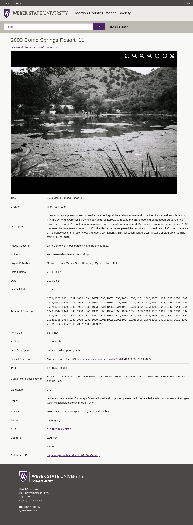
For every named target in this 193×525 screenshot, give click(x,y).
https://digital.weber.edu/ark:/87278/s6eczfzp (73, 455)
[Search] (48, 26)
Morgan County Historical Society (103, 13)
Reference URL (48, 47)
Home (7, 3)
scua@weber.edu (29, 507)
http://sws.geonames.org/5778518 (102, 358)
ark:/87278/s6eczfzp (59, 428)
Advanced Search (119, 26)
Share (33, 47)
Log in (187, 3)
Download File (19, 47)
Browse (18, 3)
